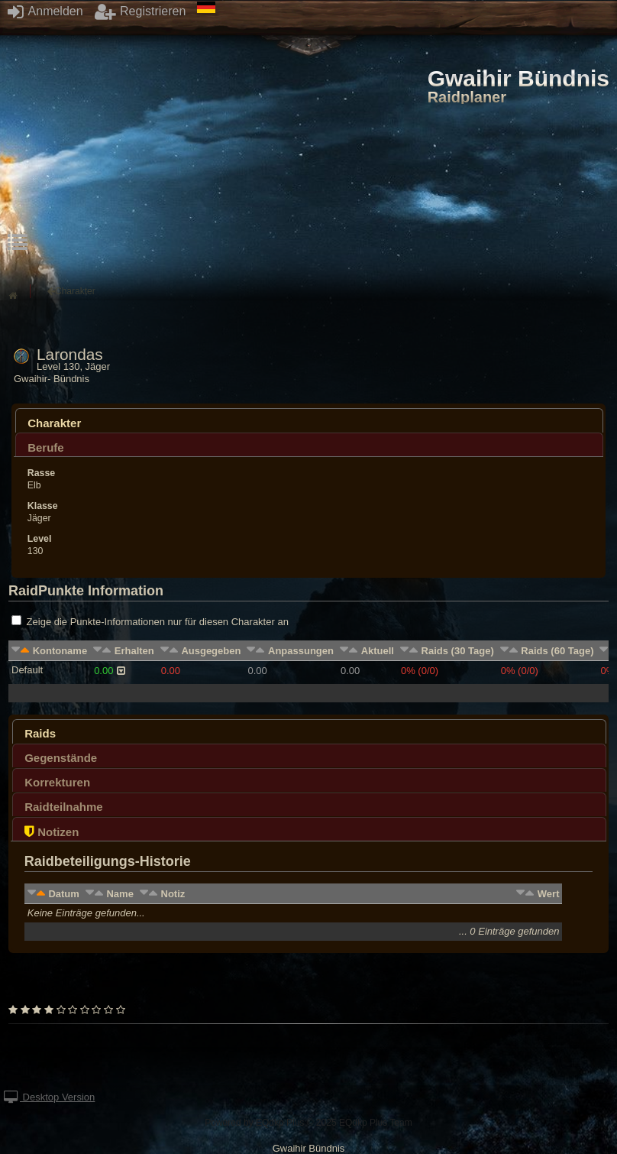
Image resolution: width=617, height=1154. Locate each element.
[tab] (309, 420)
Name (119, 894)
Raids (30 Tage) (458, 650)
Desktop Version (49, 1097)
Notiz (173, 894)
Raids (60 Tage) (557, 650)
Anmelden (45, 11)
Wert (549, 894)
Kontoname (60, 650)
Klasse (42, 506)
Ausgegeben (211, 650)
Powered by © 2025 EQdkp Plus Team (308, 1122)
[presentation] (309, 424)
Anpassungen (301, 650)
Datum (63, 894)
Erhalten (134, 650)
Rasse (41, 473)
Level (39, 538)
